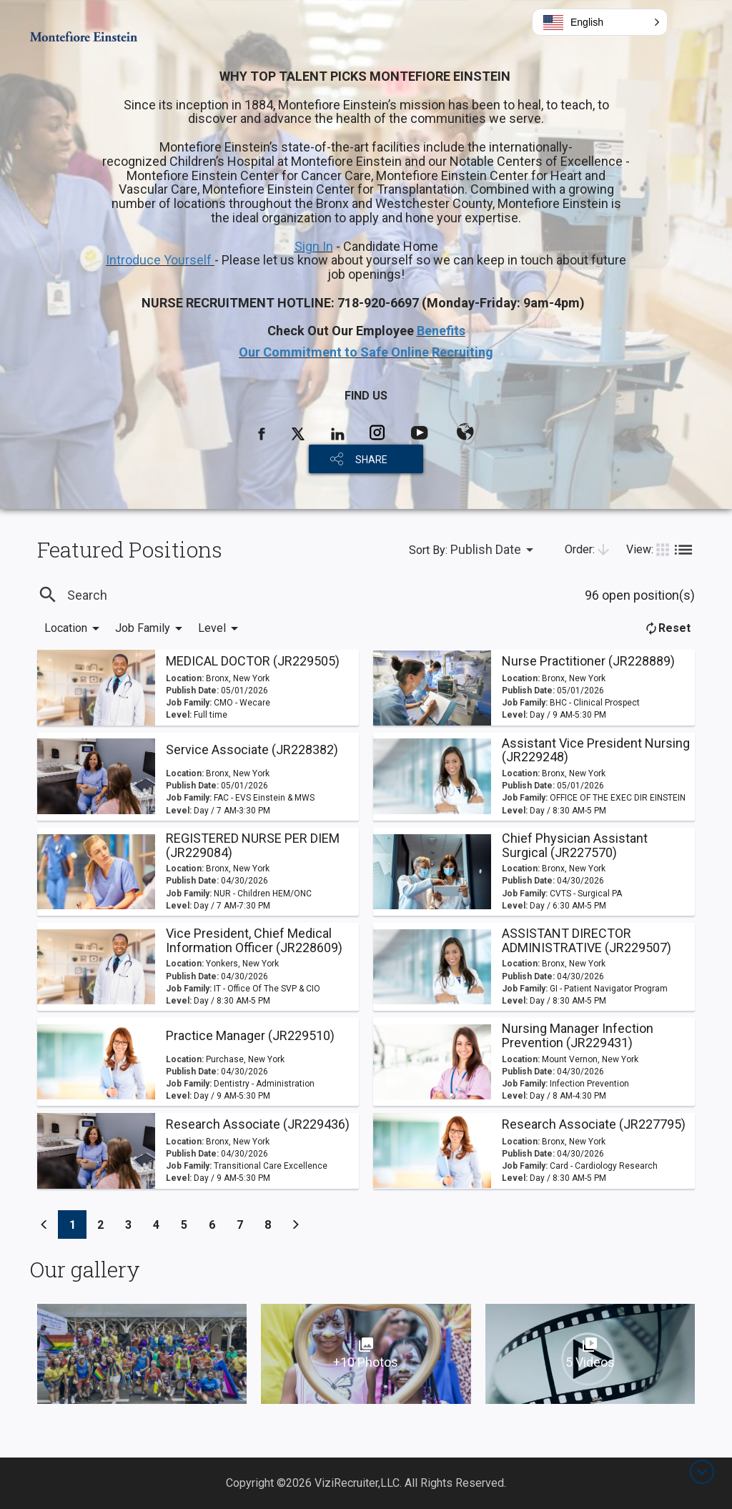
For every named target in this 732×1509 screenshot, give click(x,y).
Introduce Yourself (160, 259)
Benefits (441, 330)
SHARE (371, 459)
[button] (600, 22)
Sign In (314, 246)
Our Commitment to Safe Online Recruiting (366, 352)
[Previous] (44, 1224)
